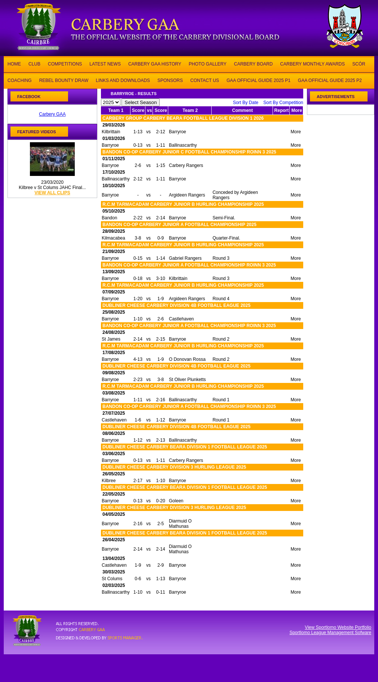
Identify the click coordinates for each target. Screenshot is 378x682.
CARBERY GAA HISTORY (154, 63)
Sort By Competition (283, 102)
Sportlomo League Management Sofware (330, 632)
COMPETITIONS (65, 63)
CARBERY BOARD (253, 63)
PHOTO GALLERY (208, 63)
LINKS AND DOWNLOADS (123, 80)
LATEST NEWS (105, 63)
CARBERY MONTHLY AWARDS (312, 63)
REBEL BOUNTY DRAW (64, 80)
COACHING (19, 80)
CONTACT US (204, 80)
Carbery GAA (52, 114)
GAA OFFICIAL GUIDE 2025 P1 (259, 80)
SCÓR (358, 63)
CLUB (34, 63)
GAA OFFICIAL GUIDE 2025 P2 (330, 80)
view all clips (52, 192)
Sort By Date (245, 102)
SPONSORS (170, 80)
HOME (14, 63)
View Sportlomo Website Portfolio (338, 627)
